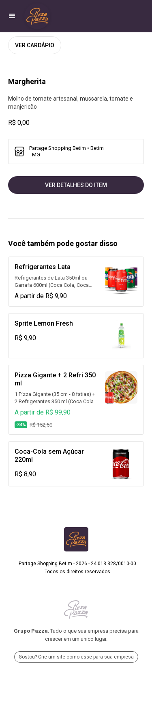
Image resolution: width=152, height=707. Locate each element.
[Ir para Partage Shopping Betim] (37, 16)
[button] (12, 16)
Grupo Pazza (31, 631)
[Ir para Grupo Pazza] (76, 609)
